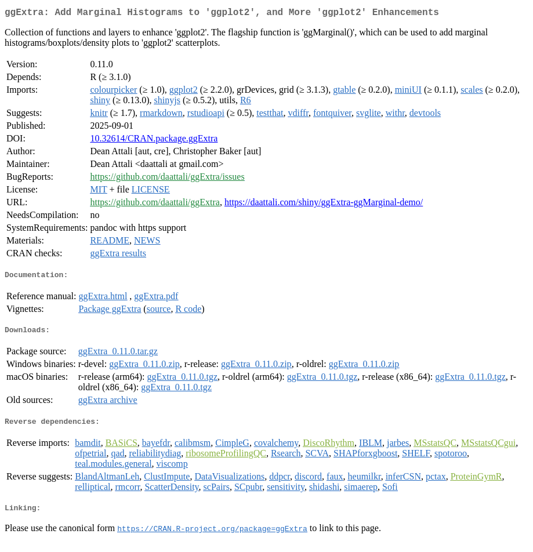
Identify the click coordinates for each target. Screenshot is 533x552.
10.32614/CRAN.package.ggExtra (153, 141)
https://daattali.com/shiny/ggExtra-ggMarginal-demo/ (323, 204)
